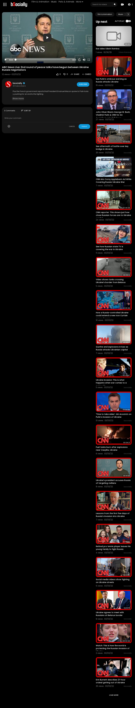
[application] (47, 37)
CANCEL (72, 126)
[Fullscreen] (88, 59)
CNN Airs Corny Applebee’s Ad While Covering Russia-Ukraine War (113, 180)
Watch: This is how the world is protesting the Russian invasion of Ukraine (112, 648)
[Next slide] (128, 14)
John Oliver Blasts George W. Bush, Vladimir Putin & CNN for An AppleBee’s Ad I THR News (113, 115)
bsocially (19, 83)
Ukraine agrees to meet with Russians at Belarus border (110, 614)
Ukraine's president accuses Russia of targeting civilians (113, 481)
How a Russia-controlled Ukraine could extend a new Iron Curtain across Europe (112, 315)
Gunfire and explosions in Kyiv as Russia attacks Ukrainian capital (112, 348)
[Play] (5, 59)
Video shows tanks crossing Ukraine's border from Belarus (111, 281)
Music (54, 1)
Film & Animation (41, 1)
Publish (84, 126)
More (79, 1)
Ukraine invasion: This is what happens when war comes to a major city (111, 383)
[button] (130, 4)
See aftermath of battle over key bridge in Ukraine (112, 147)
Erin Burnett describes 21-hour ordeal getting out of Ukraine (110, 681)
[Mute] (84, 59)
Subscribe (83, 84)
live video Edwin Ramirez (107, 48)
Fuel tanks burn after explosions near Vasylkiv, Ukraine (112, 448)
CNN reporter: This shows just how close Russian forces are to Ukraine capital (113, 215)
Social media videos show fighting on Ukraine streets (112, 581)
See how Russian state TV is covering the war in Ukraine (109, 248)
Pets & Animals (67, 1)
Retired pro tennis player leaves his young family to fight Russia (113, 548)
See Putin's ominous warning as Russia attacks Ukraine (111, 80)
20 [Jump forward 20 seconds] (79, 59)
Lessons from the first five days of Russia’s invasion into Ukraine (112, 515)
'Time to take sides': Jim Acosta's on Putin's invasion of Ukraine (113, 415)
